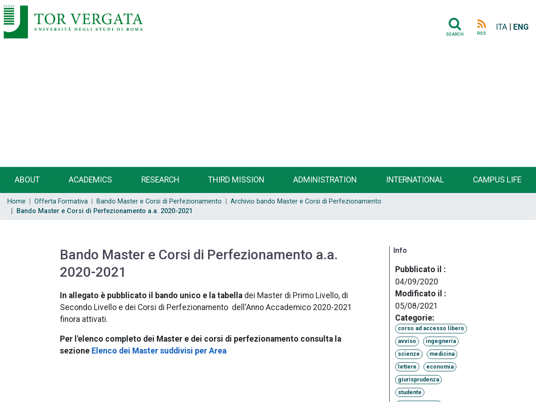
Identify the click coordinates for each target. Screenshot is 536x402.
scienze (409, 354)
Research (160, 179)
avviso (407, 341)
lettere (407, 367)
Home (16, 201)
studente (410, 392)
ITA (501, 27)
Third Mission (236, 179)
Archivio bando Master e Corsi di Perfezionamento (305, 201)
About (27, 179)
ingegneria (441, 341)
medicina (442, 354)
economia (440, 367)
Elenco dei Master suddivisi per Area (158, 350)
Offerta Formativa (61, 201)
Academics (90, 179)
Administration (325, 179)
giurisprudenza (418, 379)
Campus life (497, 179)
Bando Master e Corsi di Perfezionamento (159, 201)
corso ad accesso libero (431, 328)
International (415, 179)
